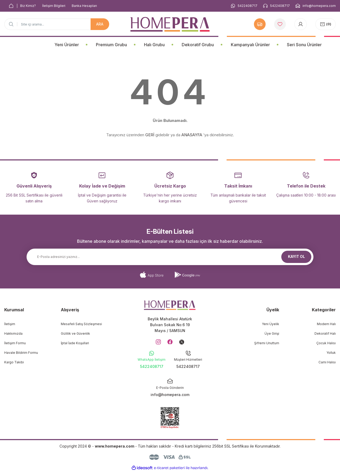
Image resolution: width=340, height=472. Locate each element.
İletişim (9, 324)
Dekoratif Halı (325, 333)
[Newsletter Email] (170, 257)
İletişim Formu (15, 343)
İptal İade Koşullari (75, 343)
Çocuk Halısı (326, 343)
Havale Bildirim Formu (21, 353)
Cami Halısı (327, 362)
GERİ (149, 134)
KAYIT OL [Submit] (296, 256)
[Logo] (170, 24)
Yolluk (331, 353)
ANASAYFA (191, 134)
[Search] (56, 24)
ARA (99, 24)
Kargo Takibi (14, 362)
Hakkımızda (13, 333)
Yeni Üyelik (270, 324)
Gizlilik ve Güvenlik (75, 333)
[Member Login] (300, 24)
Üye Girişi (272, 333)
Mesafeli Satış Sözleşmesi (81, 324)
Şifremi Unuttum (266, 343)
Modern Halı (326, 324)
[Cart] (325, 24)
